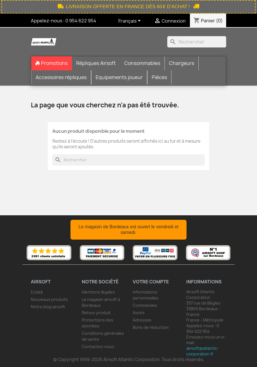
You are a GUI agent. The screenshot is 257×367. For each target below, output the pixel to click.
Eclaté (37, 292)
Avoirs (139, 312)
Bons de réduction (151, 327)
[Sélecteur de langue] (130, 21)
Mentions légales (98, 292)
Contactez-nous (98, 346)
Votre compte (151, 282)
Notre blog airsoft (48, 306)
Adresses (142, 320)
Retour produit (96, 312)
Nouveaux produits (49, 299)
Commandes (145, 305)
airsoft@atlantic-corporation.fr (202, 351)
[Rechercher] (196, 41)
